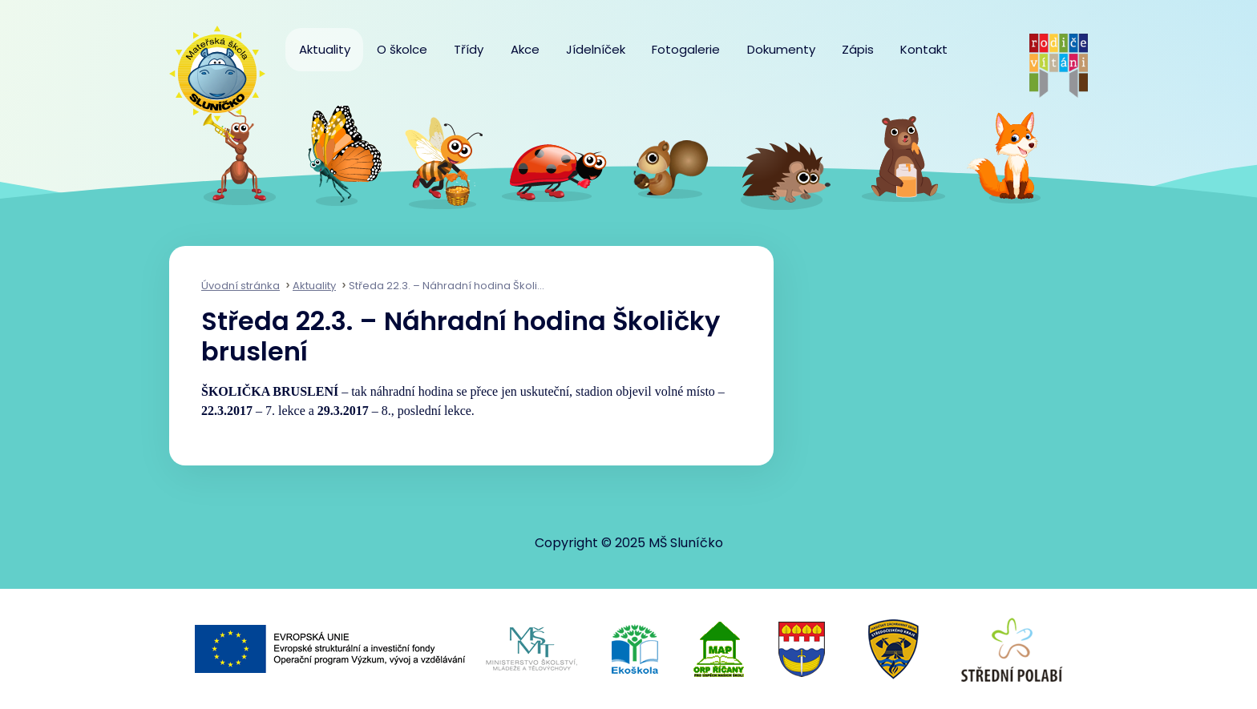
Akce (525, 49)
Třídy (468, 49)
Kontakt (924, 49)
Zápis (858, 49)
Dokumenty (781, 49)
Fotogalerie (686, 49)
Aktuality (324, 49)
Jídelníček (595, 49)
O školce (402, 49)
